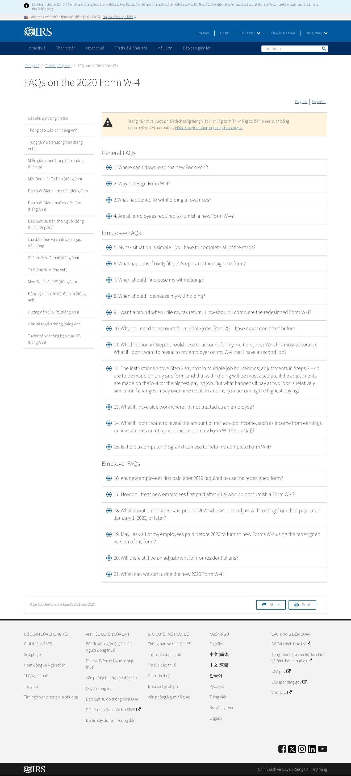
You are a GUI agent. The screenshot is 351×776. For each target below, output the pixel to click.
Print (306, 605)
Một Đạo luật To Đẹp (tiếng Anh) (55, 179)
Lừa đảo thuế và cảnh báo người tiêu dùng (55, 243)
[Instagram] (302, 749)
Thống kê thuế (36, 676)
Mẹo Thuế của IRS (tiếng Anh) (52, 282)
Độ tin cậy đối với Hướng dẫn (110, 720)
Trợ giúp (203, 33)
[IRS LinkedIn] (312, 750)
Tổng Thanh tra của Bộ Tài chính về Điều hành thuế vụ (298, 658)
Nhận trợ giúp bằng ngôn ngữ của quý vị (209, 128)
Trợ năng (319, 769)
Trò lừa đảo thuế (162, 665)
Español (319, 102)
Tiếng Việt (250, 33)
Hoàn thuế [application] (95, 48)
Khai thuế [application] (37, 48)
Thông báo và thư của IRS (169, 644)
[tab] (214, 167)
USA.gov (280, 671)
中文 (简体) (219, 654)
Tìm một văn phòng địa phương (51, 697)
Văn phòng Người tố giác (169, 697)
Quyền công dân (100, 688)
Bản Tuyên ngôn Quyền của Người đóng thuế (109, 647)
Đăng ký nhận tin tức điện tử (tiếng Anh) (57, 297)
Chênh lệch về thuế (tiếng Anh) (53, 258)
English (301, 102)
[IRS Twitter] (292, 750)
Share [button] (275, 605)
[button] (214, 183)
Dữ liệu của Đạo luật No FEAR (113, 710)
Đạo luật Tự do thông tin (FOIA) (112, 699)
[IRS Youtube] (322, 749)
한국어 (216, 676)
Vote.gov (281, 693)
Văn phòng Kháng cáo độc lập (111, 678)
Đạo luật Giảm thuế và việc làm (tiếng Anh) (54, 206)
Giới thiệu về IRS (38, 644)
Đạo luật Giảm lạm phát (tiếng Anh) (58, 191)
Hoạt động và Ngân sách (44, 665)
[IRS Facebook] (282, 749)
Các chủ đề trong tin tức (48, 118)
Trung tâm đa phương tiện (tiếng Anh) (55, 145)
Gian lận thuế (159, 676)
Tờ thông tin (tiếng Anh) (47, 270)
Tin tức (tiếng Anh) (58, 66)
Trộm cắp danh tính (164, 654)
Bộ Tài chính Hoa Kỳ (290, 644)
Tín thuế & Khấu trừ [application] (131, 48)
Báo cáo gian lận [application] (197, 48)
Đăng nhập (317, 33)
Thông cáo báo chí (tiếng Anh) (53, 130)
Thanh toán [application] (66, 48)
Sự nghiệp (32, 654)
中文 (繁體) (219, 665)
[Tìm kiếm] (294, 48)
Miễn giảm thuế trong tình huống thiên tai (55, 164)
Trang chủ (32, 66)
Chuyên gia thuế (283, 33)
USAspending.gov (288, 682)
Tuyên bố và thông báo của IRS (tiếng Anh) (54, 339)
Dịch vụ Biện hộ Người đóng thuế (109, 664)
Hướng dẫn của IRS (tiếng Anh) (53, 312)
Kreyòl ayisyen (222, 708)
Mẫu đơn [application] (164, 48)
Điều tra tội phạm (163, 686)
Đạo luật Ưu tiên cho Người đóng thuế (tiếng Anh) (56, 224)
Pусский (217, 686)
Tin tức (224, 33)
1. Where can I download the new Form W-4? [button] (161, 167)
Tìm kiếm (324, 48)
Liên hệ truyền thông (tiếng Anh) (55, 324)
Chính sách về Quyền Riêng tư (283, 769)
